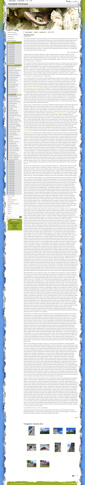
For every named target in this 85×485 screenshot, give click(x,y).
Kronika (35, 32)
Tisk (31, 0)
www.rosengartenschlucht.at (60, 112)
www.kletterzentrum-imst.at (33, 87)
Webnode (73, 483)
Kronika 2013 (43, 32)
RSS (27, 0)
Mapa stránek (21, 0)
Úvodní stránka (28, 32)
